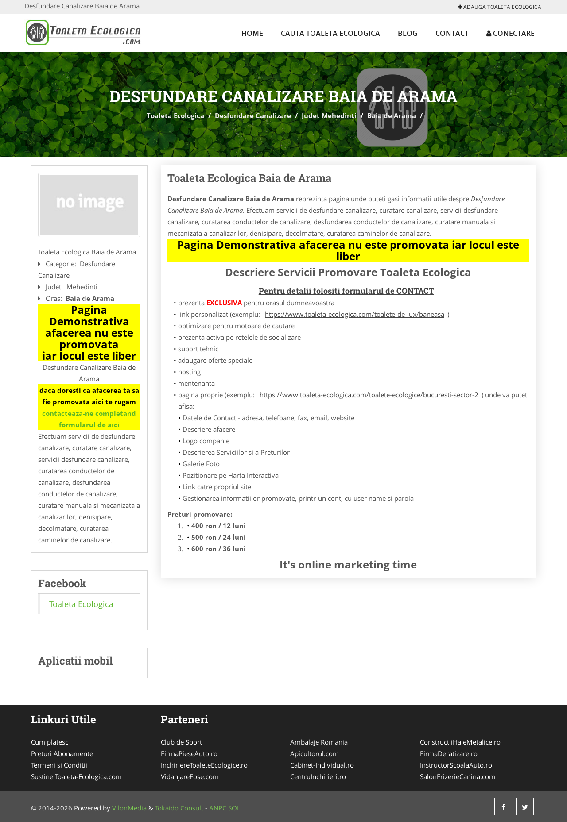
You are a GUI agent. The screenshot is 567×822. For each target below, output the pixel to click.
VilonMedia (129, 807)
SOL (234, 807)
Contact (452, 33)
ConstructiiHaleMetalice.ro (460, 741)
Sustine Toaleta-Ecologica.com (76, 776)
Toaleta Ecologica (175, 115)
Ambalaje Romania (319, 741)
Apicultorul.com (314, 753)
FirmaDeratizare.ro (449, 753)
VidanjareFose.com (190, 776)
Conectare (510, 33)
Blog (408, 33)
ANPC (217, 807)
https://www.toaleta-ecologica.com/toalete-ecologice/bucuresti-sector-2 (369, 394)
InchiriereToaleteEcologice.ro (204, 765)
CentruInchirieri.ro (318, 776)
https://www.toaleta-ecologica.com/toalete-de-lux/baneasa (354, 314)
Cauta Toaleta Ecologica (330, 33)
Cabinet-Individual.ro (322, 765)
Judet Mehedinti (329, 115)
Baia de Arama (391, 115)
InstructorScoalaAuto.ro (456, 765)
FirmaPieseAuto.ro (189, 753)
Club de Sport (181, 741)
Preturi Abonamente (62, 753)
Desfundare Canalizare (253, 115)
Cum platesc (49, 741)
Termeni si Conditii (59, 765)
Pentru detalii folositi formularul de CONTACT (346, 290)
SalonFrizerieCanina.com (457, 776)
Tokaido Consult (179, 807)
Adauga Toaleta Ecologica (499, 7)
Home (252, 33)
